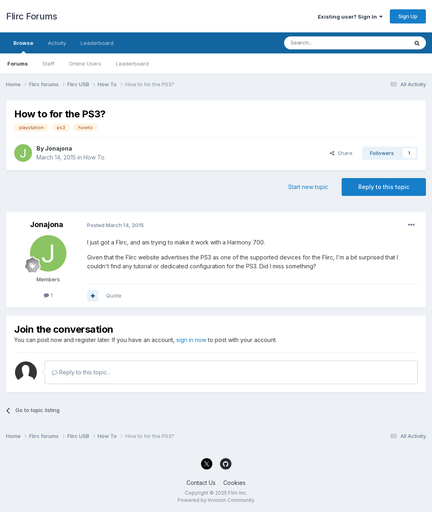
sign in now (191, 339)
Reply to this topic (383, 186)
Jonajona (58, 148)
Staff (48, 63)
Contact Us (201, 482)
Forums (17, 63)
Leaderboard (132, 63)
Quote (114, 295)
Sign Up (407, 16)
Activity (57, 43)
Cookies (234, 482)
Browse (23, 46)
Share (341, 153)
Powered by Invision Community (216, 500)
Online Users (85, 63)
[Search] (325, 42)
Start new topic (308, 186)
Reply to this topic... (81, 372)
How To (94, 157)
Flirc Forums (31, 16)
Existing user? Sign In (350, 16)
